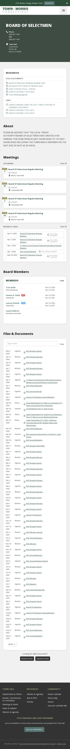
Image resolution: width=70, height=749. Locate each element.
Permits (30, 702)
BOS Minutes (31, 544)
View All (63, 163)
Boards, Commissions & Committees (12, 699)
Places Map (52, 698)
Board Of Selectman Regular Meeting (31, 234)
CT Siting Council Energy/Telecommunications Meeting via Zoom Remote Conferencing (43, 381)
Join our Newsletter (34, 729)
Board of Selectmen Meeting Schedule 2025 (27, 83)
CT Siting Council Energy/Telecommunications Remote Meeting (41, 246)
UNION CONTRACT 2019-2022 (21, 92)
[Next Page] (12, 644)
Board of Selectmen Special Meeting (40, 397)
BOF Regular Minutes (34, 457)
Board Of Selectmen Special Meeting (31, 256)
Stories (51, 702)
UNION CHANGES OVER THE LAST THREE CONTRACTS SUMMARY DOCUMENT (32, 106)
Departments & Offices (12, 694)
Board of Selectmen (34, 515)
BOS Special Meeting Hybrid (37, 561)
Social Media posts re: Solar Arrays (39, 409)
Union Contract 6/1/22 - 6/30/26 (22, 89)
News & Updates (10, 708)
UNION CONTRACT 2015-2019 (21, 113)
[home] (15, 10)
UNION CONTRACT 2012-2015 (21, 110)
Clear (62, 344)
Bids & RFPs (32, 698)
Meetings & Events (10, 704)
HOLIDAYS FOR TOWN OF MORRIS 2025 (26, 86)
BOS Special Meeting (28, 251)
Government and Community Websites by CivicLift (37, 744)
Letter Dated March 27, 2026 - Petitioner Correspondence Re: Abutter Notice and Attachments (41, 423)
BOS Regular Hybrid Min (35, 446)
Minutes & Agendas (11, 712)
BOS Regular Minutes (34, 357)
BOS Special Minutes (34, 386)
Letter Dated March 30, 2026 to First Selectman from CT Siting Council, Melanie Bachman (44, 415)
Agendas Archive (43, 658)
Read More (49, 3)
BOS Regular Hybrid (33, 351)
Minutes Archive (27, 658)
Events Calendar (54, 694)
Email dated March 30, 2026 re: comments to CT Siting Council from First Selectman (44, 404)
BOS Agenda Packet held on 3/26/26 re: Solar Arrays (43, 435)
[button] (63, 10)
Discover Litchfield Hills (57, 705)
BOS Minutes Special (34, 532)
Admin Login (61, 744)
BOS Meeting (31, 584)
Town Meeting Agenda (18, 94)
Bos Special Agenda (34, 391)
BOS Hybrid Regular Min (35, 590)
